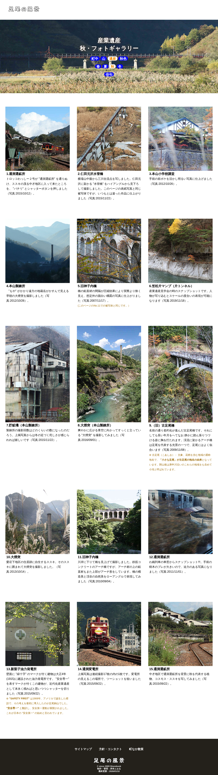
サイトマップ (83, 749)
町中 (94, 59)
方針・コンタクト (110, 749)
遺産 (112, 59)
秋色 (123, 59)
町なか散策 (136, 749)
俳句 (109, 74)
